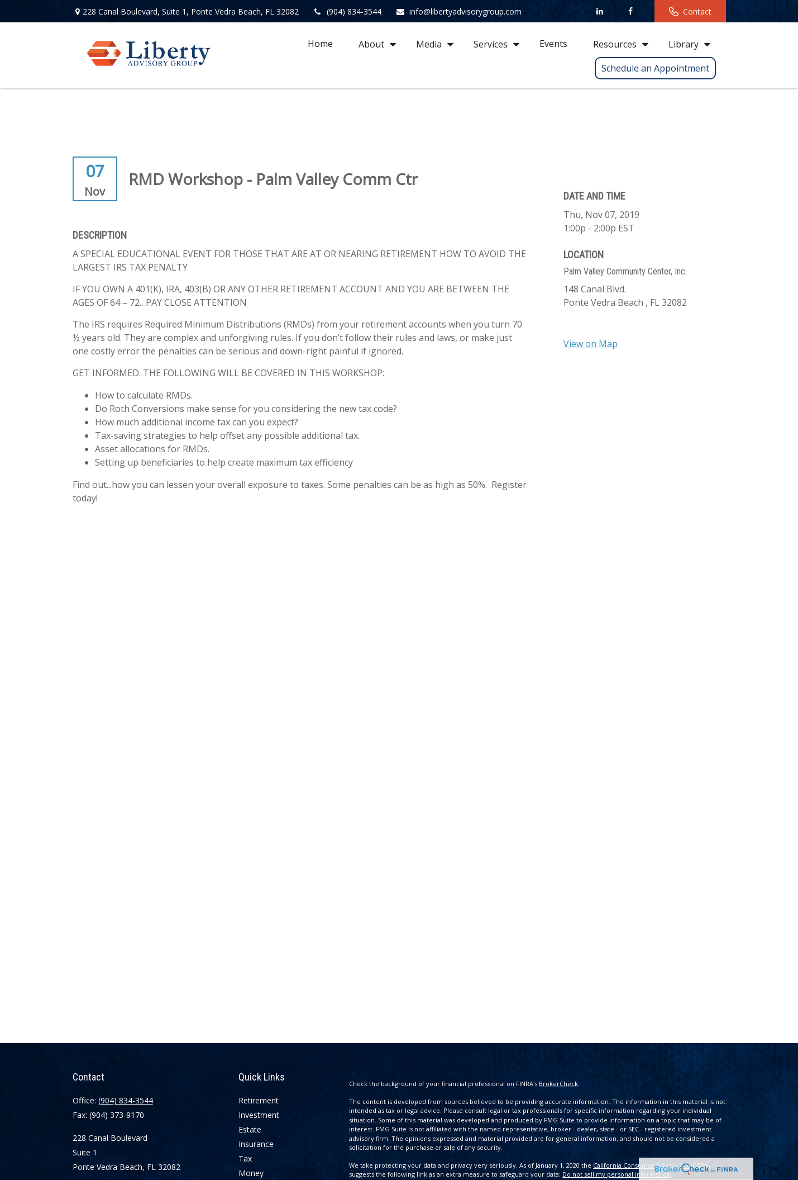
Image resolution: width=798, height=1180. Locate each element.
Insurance (256, 1144)
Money (251, 1173)
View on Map (590, 344)
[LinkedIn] (600, 11)
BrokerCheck (558, 1083)
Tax (245, 1158)
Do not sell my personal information (616, 1174)
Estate (249, 1129)
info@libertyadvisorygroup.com (458, 11)
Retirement (258, 1100)
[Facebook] (630, 11)
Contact (690, 11)
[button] (320, 43)
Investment (258, 1115)
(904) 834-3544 (347, 11)
